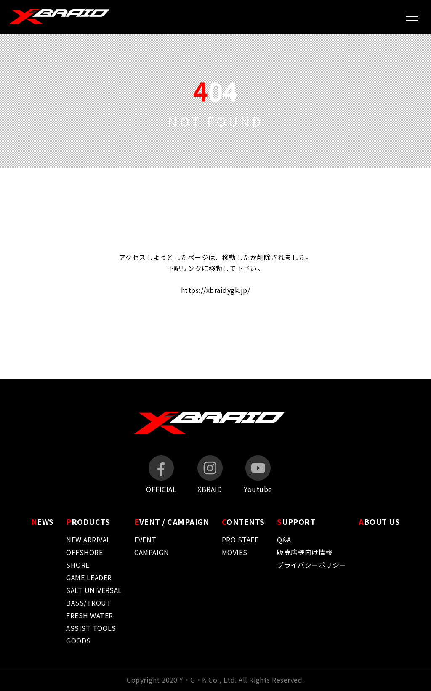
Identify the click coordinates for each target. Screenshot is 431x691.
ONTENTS (243, 521)
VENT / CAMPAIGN (171, 521)
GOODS (78, 640)
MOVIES (234, 552)
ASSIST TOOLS (91, 628)
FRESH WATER (89, 615)
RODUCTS (88, 521)
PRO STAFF (240, 539)
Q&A (284, 539)
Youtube (258, 474)
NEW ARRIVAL (88, 539)
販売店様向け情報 (305, 552)
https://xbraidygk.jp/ (215, 290)
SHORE (77, 565)
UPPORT (296, 521)
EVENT (145, 539)
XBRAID (210, 474)
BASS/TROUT (88, 603)
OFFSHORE (84, 552)
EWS (42, 521)
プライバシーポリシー (311, 565)
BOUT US (379, 521)
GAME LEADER (89, 577)
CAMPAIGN (151, 552)
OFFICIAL (161, 474)
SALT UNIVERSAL (94, 590)
